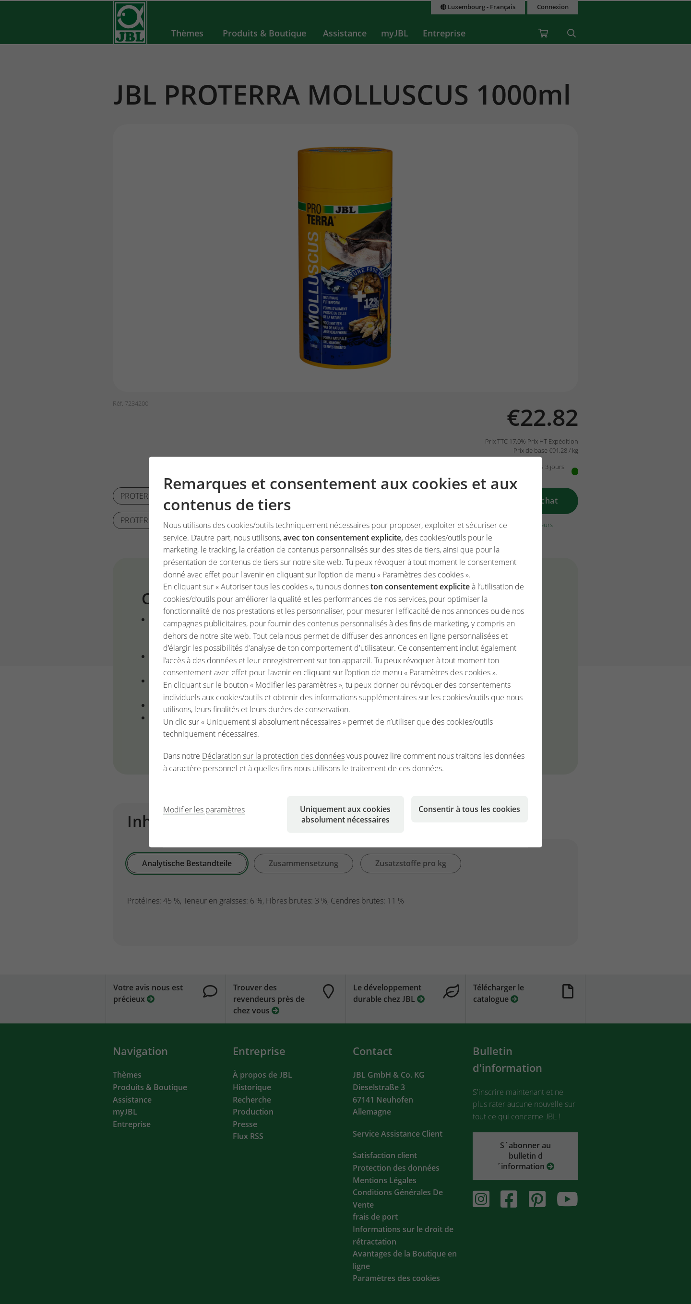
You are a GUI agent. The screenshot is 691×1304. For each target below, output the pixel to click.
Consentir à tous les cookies (469, 809)
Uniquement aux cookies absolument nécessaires (345, 814)
